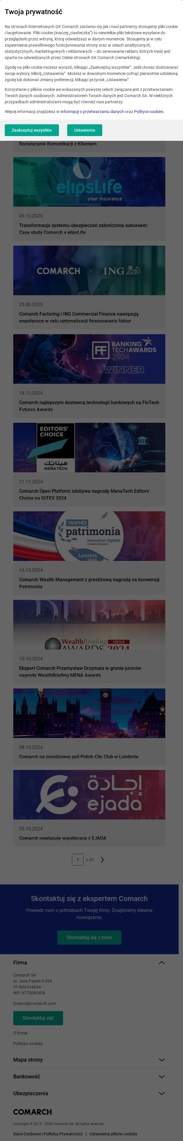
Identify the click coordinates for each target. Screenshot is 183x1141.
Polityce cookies (148, 111)
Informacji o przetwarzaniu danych (92, 111)
